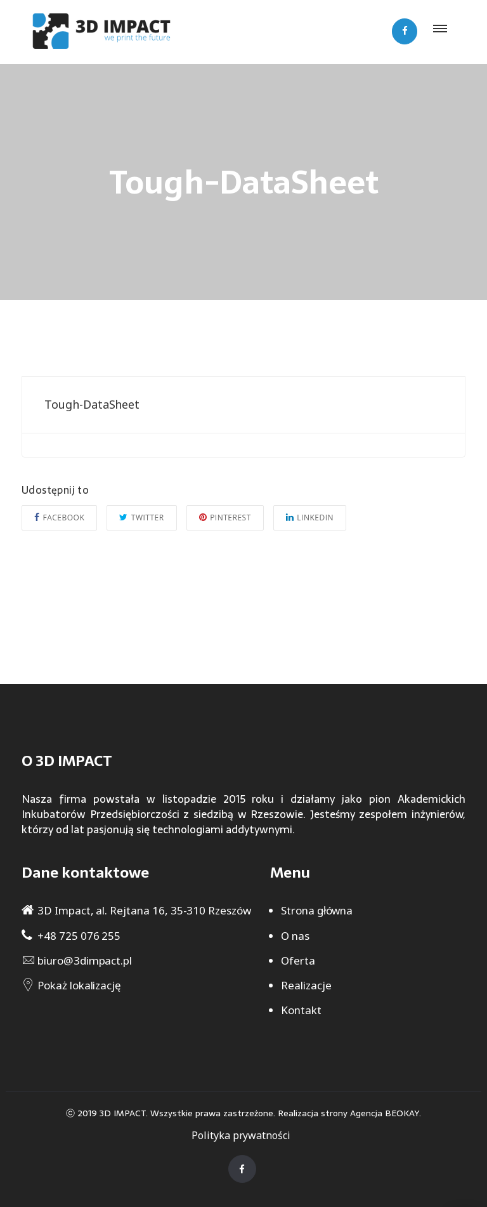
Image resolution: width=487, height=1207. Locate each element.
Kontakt (301, 1010)
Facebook (59, 517)
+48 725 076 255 (78, 935)
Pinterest (225, 517)
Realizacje (306, 985)
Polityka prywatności (241, 1135)
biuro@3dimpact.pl (84, 960)
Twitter (141, 517)
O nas (295, 935)
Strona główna (317, 910)
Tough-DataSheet (92, 404)
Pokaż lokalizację (79, 985)
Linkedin (310, 517)
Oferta (298, 960)
